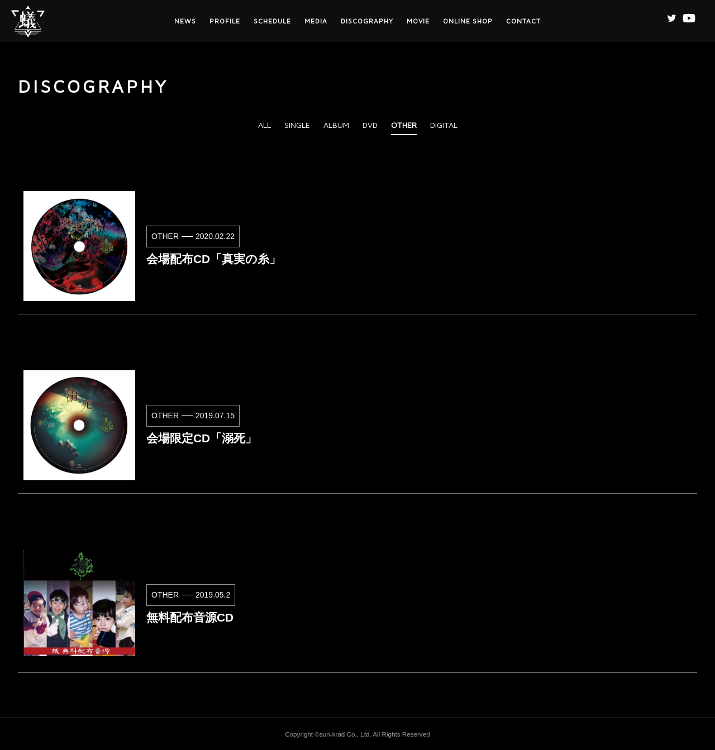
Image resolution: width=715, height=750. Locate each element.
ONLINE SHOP (468, 21)
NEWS (185, 21)
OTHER (404, 125)
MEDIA (315, 21)
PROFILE (224, 21)
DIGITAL (443, 125)
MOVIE (418, 21)
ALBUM (336, 125)
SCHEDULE (272, 21)
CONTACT (523, 21)
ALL (264, 125)
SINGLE (297, 125)
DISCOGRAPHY (367, 21)
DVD (370, 125)
